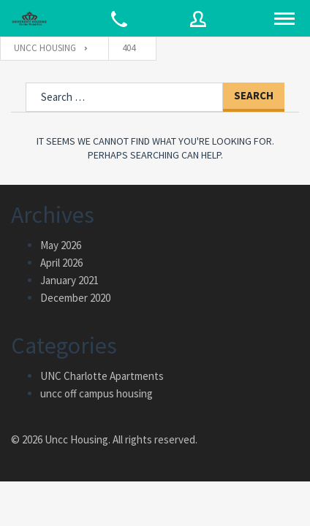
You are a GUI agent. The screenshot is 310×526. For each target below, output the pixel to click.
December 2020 (75, 298)
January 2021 (69, 280)
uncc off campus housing (96, 393)
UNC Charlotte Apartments (102, 376)
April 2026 (61, 263)
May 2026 (60, 245)
